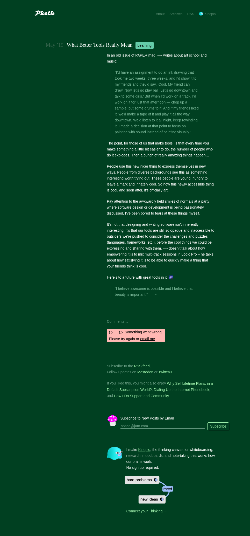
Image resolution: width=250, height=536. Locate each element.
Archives (175, 14)
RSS (190, 14)
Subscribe (218, 426)
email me (147, 339)
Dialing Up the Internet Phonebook (181, 390)
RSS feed (142, 366)
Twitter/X (166, 372)
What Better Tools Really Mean (100, 45)
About (160, 14)
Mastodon (145, 372)
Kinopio (207, 14)
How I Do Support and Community (141, 396)
